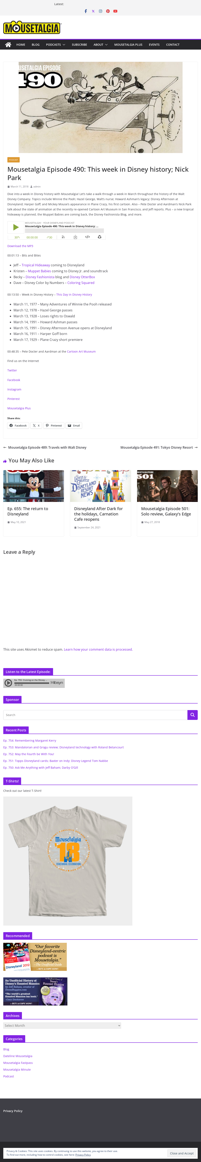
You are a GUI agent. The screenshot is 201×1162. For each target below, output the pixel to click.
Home (20, 45)
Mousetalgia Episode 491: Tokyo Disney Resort (159, 447)
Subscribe (79, 45)
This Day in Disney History (74, 294)
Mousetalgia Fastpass (18, 1063)
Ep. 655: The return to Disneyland (27, 511)
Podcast (13, 159)
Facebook (13, 380)
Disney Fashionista (40, 277)
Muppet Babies (40, 271)
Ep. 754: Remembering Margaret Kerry (29, 740)
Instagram (14, 389)
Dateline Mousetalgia (17, 1056)
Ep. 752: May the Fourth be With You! (28, 754)
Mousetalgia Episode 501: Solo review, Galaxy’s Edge (166, 511)
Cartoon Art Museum (81, 351)
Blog (36, 45)
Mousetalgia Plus (128, 45)
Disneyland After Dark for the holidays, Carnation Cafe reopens (98, 514)
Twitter (12, 370)
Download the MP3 (20, 246)
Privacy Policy (13, 1111)
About (98, 45)
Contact (172, 45)
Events (154, 45)
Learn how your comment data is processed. (98, 649)
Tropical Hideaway (36, 265)
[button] (63, 45)
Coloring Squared (80, 282)
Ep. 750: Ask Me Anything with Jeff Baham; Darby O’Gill (40, 767)
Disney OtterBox (82, 277)
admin (37, 186)
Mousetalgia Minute (17, 1069)
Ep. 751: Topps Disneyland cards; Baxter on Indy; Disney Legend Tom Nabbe (55, 761)
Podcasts (53, 45)
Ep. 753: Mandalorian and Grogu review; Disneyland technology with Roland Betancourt (63, 747)
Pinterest (13, 399)
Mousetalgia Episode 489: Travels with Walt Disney (44, 447)
